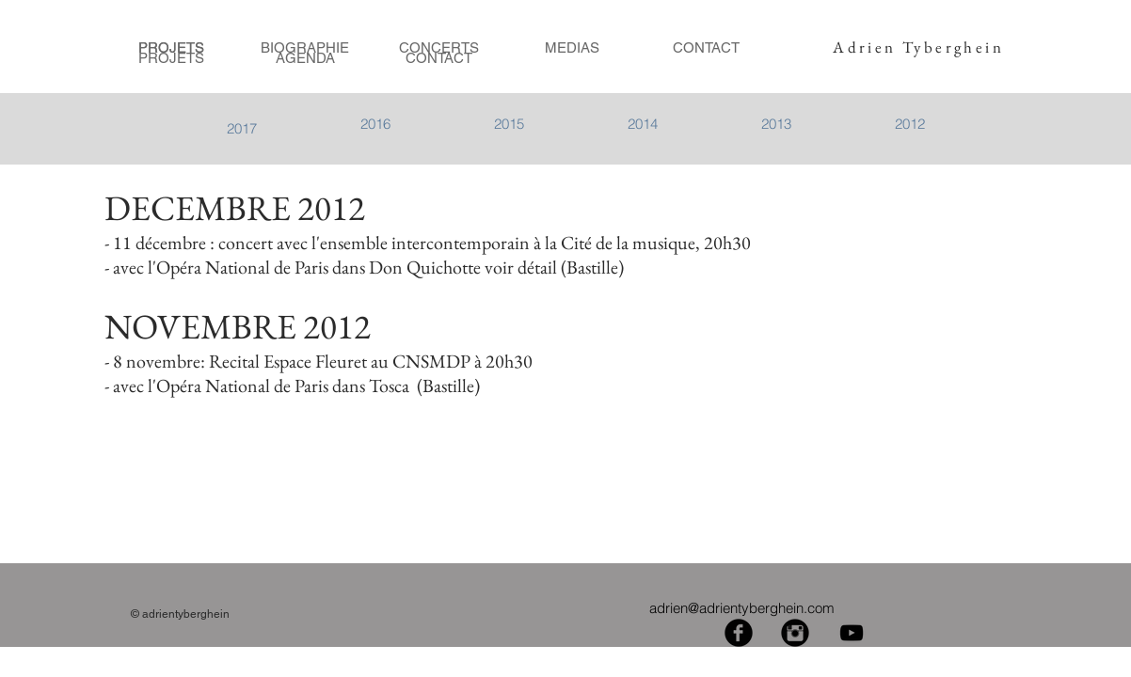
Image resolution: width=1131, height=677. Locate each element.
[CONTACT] (706, 47)
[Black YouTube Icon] (851, 633)
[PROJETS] (171, 57)
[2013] (776, 123)
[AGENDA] (305, 57)
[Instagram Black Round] (795, 633)
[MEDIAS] (572, 47)
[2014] (642, 123)
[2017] (242, 128)
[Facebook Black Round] (739, 633)
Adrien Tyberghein (918, 47)
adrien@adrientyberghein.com (742, 608)
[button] (509, 123)
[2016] (375, 123)
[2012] (910, 123)
